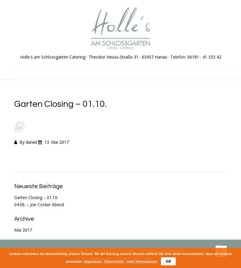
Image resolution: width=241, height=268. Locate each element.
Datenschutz (113, 261)
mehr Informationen (141, 261)
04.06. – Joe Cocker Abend (39, 204)
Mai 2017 (23, 230)
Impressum (93, 261)
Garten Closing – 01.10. (36, 197)
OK (168, 261)
